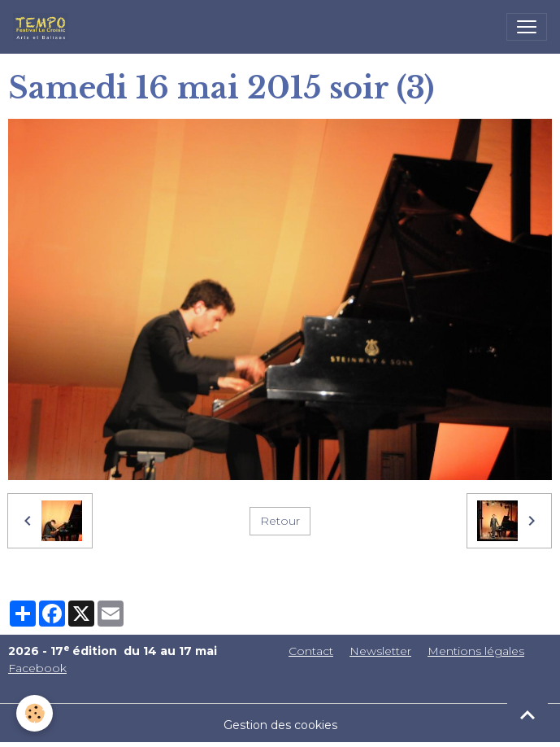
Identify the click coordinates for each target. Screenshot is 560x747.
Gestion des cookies (280, 725)
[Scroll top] (527, 714)
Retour (280, 520)
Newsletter (380, 651)
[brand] (44, 27)
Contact (311, 651)
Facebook (37, 668)
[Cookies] (34, 713)
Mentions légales (476, 651)
